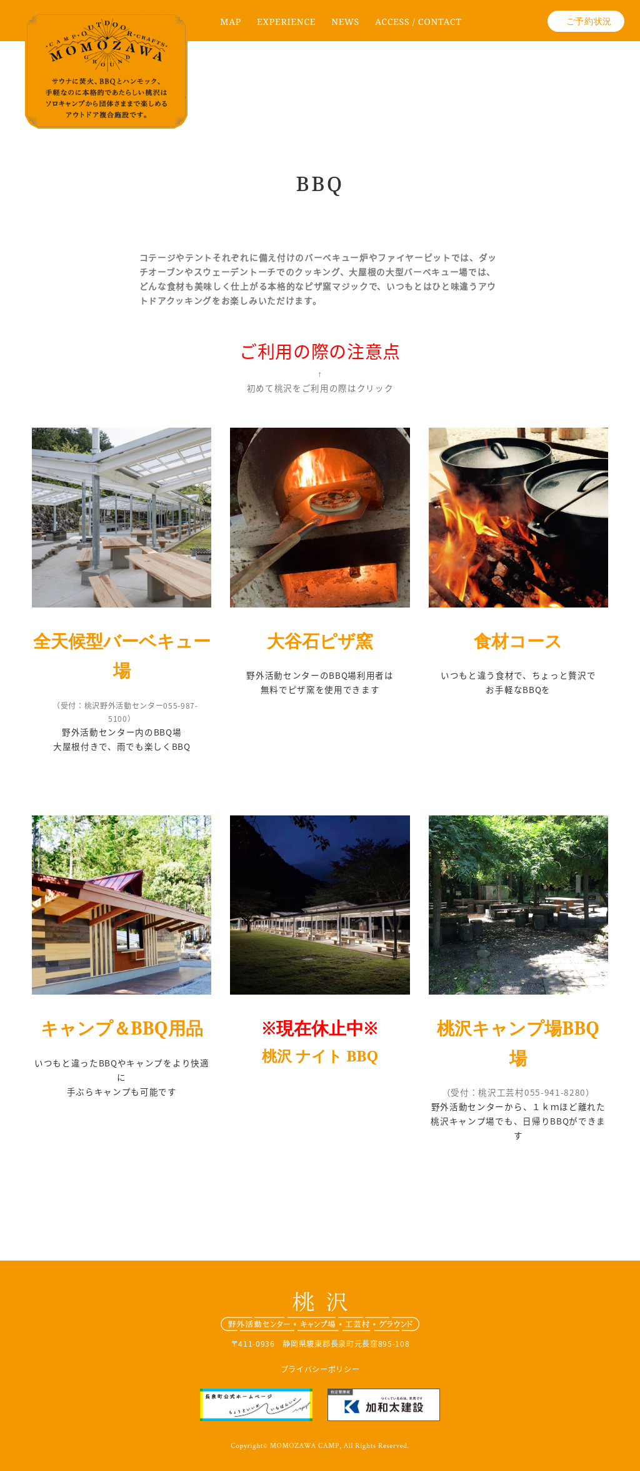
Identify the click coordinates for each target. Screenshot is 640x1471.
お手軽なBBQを (518, 689)
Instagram (526, 25)
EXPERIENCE (286, 21)
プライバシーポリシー (320, 1369)
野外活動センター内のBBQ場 (121, 732)
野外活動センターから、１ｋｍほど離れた (518, 1106)
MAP (230, 21)
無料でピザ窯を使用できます (320, 689)
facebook (492, 25)
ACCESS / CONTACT (418, 21)
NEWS (345, 21)
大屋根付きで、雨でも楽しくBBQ (122, 746)
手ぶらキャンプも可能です (122, 1091)
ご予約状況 (589, 21)
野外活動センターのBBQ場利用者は (320, 675)
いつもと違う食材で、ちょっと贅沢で (518, 675)
